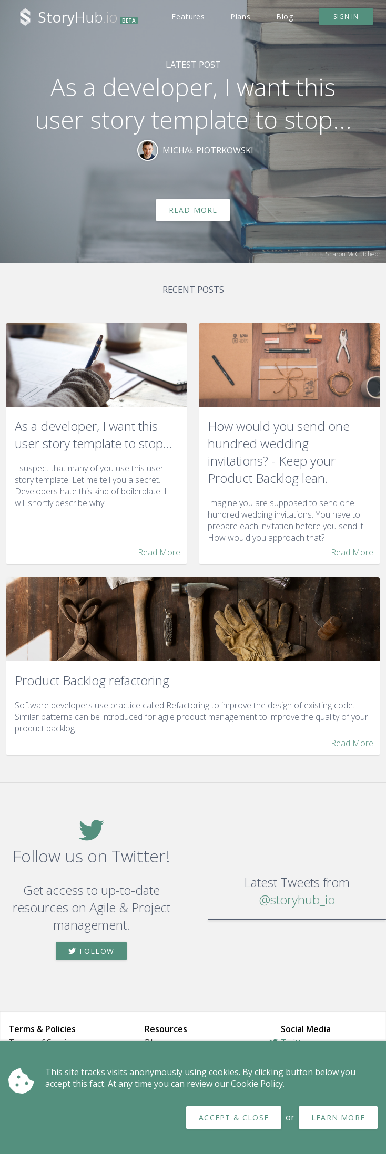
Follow (91, 951)
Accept (234, 1117)
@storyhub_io (297, 899)
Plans (240, 17)
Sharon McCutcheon (354, 254)
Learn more (338, 1117)
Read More (193, 210)
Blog (284, 17)
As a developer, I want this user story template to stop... (193, 103)
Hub (88, 16)
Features (188, 17)
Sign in (346, 16)
